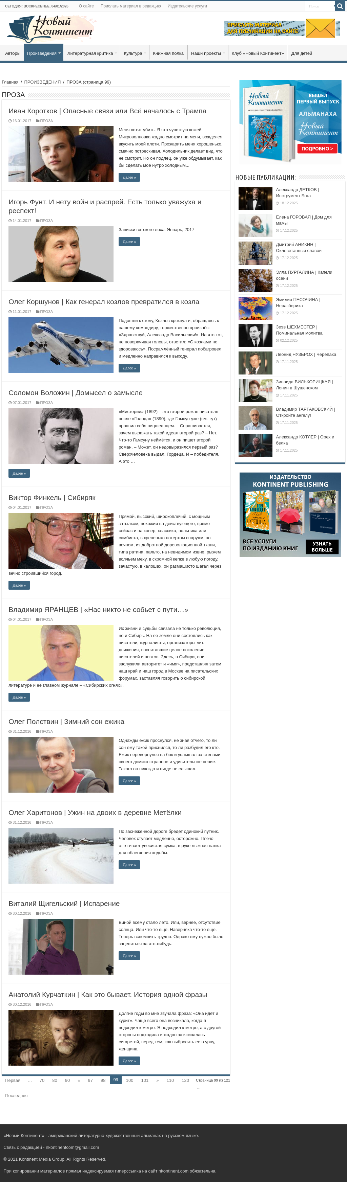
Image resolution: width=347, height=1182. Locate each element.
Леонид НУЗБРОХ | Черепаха (306, 354)
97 (90, 1080)
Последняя (16, 1095)
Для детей (301, 53)
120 (185, 1080)
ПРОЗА (46, 121)
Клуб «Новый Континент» (258, 53)
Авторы (12, 53)
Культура (133, 53)
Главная (10, 82)
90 (67, 1080)
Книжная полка (168, 53)
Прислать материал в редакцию (131, 6)
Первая (12, 1080)
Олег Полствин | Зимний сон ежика (66, 721)
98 (103, 1080)
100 (130, 1080)
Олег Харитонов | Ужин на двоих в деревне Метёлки (95, 812)
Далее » (129, 177)
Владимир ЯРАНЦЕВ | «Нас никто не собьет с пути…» (98, 609)
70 (42, 1080)
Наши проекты (206, 53)
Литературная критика (90, 53)
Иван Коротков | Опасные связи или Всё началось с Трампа (107, 111)
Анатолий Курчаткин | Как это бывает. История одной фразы (107, 994)
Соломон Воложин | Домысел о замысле (75, 392)
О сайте (86, 6)
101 (145, 1080)
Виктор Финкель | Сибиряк (51, 497)
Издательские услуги (187, 6)
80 (54, 1080)
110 (170, 1080)
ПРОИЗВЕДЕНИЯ (42, 82)
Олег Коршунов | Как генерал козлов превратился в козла (103, 301)
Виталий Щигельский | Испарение (64, 903)
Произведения (42, 53)
